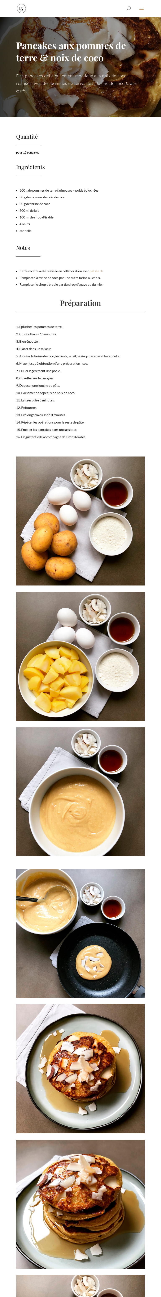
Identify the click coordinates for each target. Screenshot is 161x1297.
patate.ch (94, 271)
